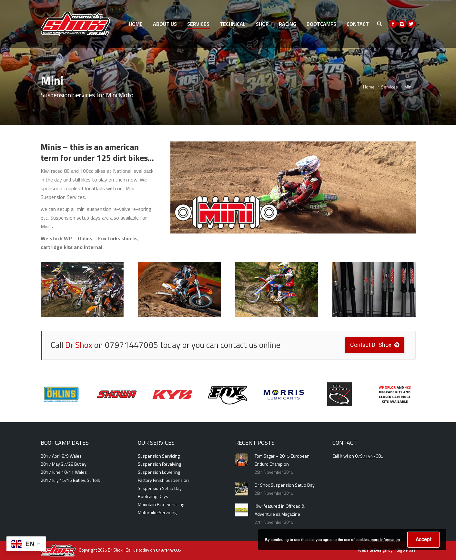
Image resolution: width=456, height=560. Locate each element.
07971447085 (369, 455)
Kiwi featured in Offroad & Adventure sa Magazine (280, 510)
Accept (423, 539)
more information (385, 540)
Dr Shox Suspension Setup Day (285, 485)
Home (369, 86)
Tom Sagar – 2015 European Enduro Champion (282, 459)
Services (389, 86)
